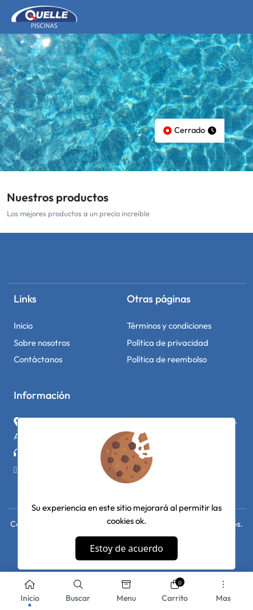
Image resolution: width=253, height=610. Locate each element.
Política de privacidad (167, 342)
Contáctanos (38, 359)
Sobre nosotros (42, 342)
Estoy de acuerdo (126, 548)
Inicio (23, 325)
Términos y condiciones (169, 325)
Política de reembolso (167, 359)
